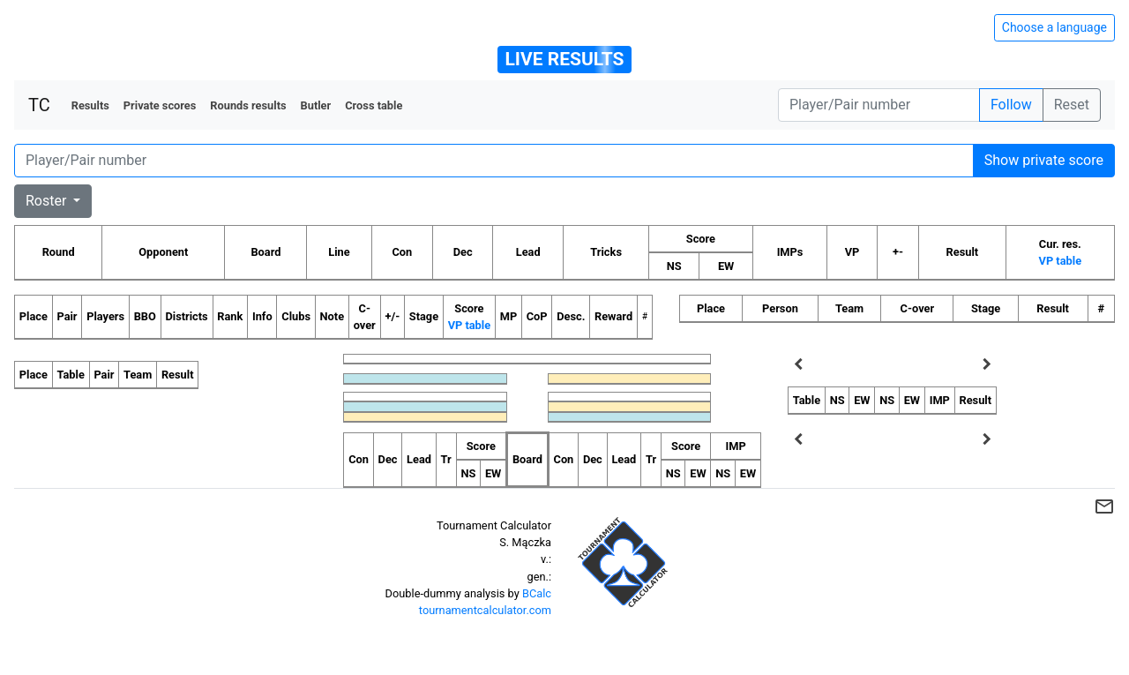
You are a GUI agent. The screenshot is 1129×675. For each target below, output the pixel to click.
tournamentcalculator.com (485, 610)
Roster (48, 200)
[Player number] (879, 105)
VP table (1060, 260)
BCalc (536, 593)
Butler (316, 105)
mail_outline (1104, 506)
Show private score (1043, 160)
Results (90, 105)
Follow (1011, 104)
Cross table (373, 105)
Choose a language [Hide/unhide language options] (1054, 27)
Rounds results (248, 105)
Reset (1071, 104)
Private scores (160, 105)
